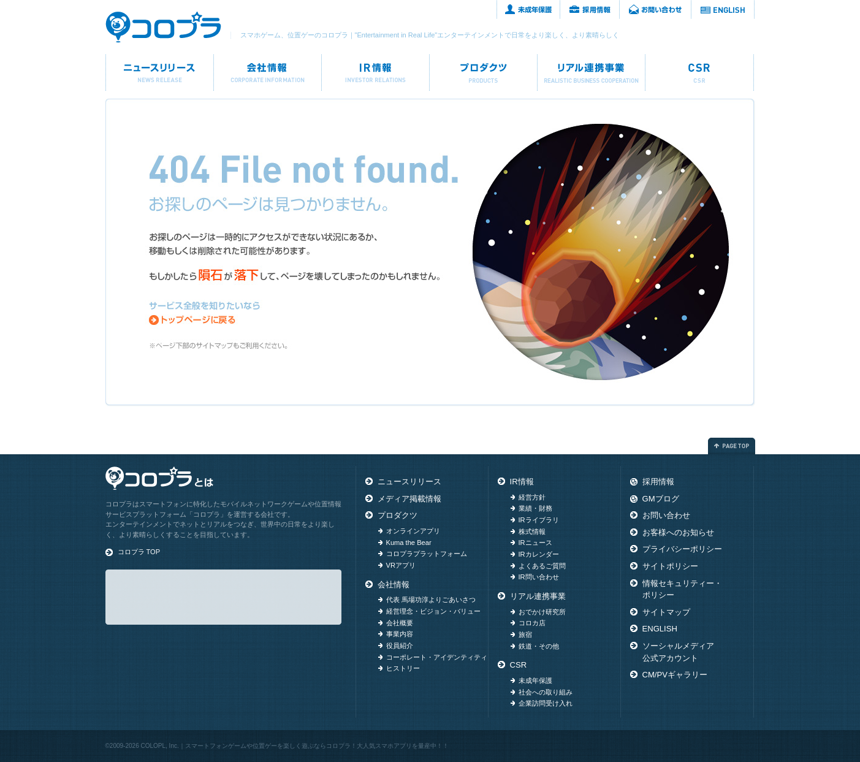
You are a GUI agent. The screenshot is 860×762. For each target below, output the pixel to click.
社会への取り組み (546, 692)
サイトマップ (666, 612)
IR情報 (375, 73)
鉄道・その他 (539, 646)
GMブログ (660, 498)
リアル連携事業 (591, 73)
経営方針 (532, 497)
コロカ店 (532, 623)
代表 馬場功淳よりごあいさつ (431, 599)
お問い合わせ (655, 9)
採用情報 (590, 9)
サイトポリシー (670, 566)
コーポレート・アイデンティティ (436, 657)
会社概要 (399, 623)
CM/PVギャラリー (674, 674)
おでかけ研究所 (542, 611)
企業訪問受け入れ (546, 703)
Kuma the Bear (409, 542)
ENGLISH (723, 9)
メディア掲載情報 (409, 498)
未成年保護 (528, 9)
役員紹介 (399, 645)
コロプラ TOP (139, 551)
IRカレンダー (539, 554)
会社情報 (267, 73)
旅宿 (525, 634)
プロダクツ (483, 73)
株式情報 (532, 531)
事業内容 (399, 634)
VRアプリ (401, 565)
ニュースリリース (159, 73)
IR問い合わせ (539, 577)
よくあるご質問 (542, 566)
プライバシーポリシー (682, 549)
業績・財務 (535, 508)
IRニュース (535, 542)
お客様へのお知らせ (678, 532)
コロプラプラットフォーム (426, 553)
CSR (699, 73)
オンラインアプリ (413, 531)
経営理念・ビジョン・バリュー (433, 611)
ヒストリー (403, 668)
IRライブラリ (539, 520)
